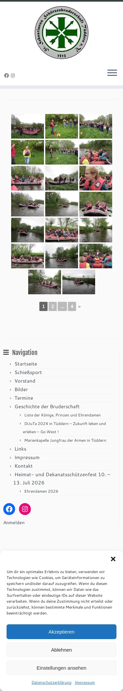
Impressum (85, 682)
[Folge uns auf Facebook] (7, 76)
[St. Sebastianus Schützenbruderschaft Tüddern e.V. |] (61, 33)
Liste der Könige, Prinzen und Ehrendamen (62, 447)
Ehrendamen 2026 (41, 523)
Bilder (21, 421)
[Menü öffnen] (112, 74)
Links (20, 481)
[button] (113, 559)
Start (8, 101)
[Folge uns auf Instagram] (14, 76)
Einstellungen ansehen (62, 668)
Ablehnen (61, 650)
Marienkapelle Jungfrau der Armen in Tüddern (65, 472)
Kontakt (23, 498)
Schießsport (28, 404)
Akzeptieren (61, 632)
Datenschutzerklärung (51, 682)
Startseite (25, 395)
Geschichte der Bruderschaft (47, 438)
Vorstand (24, 413)
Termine (23, 430)
